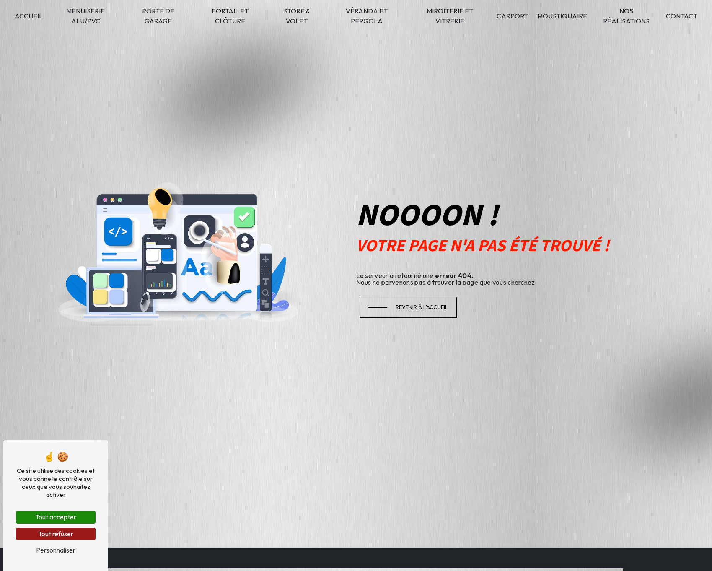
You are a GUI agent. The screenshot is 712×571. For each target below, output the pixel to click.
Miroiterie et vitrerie (450, 16)
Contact (681, 16)
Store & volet (297, 16)
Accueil (29, 16)
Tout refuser (55, 533)
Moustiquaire (562, 16)
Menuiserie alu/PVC (85, 16)
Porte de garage (158, 16)
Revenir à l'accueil (422, 307)
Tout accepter (55, 517)
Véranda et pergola (367, 16)
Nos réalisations (626, 16)
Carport (512, 16)
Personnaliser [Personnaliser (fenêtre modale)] (55, 550)
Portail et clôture (230, 16)
